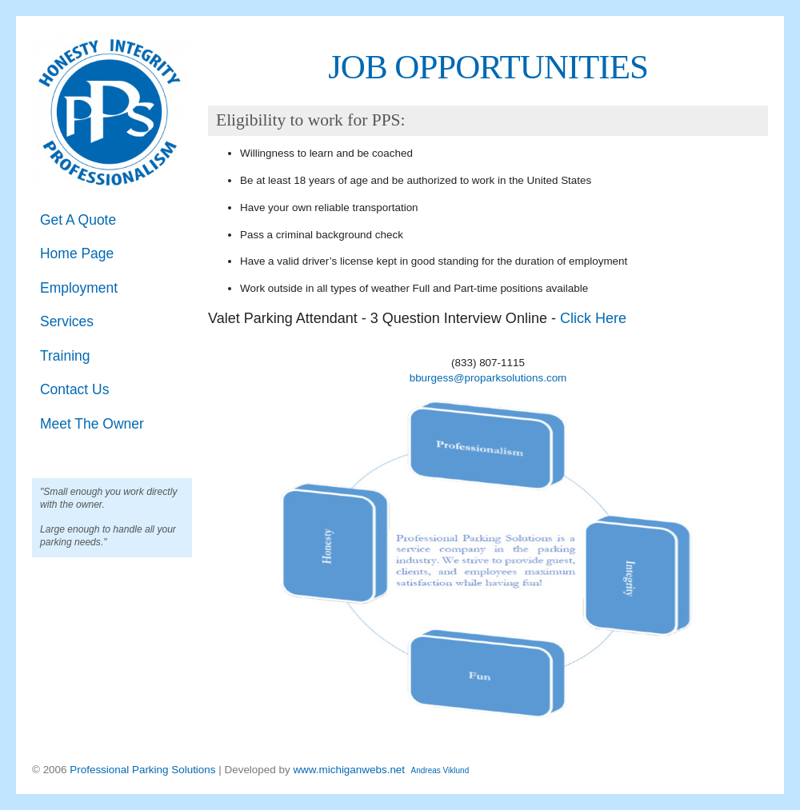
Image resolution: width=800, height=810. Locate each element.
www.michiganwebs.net (349, 770)
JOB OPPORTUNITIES (488, 67)
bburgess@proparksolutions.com (488, 378)
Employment (79, 288)
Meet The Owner (92, 424)
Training (65, 356)
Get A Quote (78, 220)
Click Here (593, 318)
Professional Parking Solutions (144, 770)
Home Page (77, 253)
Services (67, 321)
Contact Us (74, 389)
